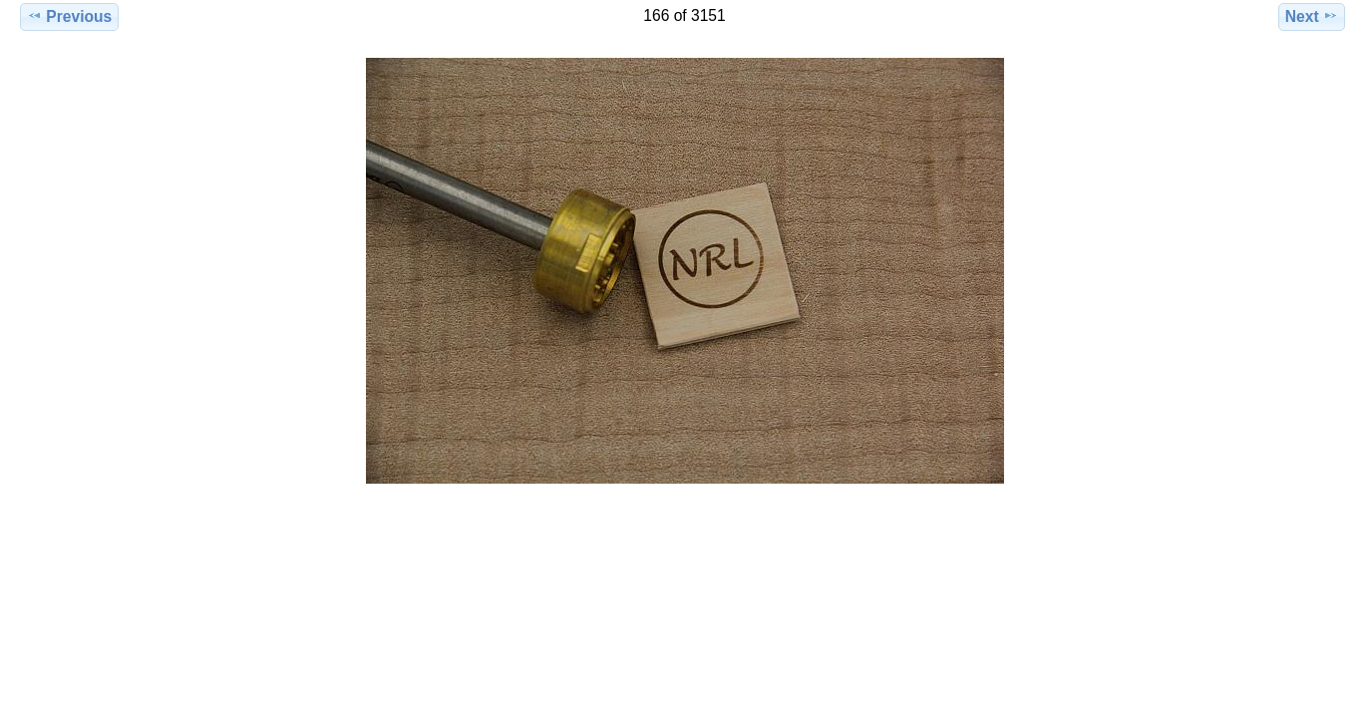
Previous (69, 16)
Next (1311, 16)
